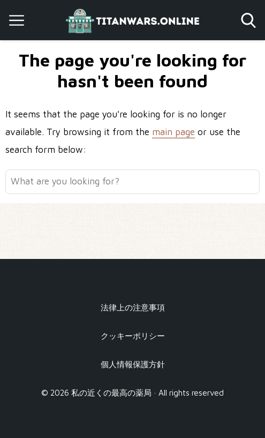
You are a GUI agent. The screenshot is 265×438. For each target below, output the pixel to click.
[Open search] (248, 20)
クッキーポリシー (133, 335)
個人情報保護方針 (133, 364)
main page (173, 132)
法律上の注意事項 (133, 307)
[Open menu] (16, 20)
